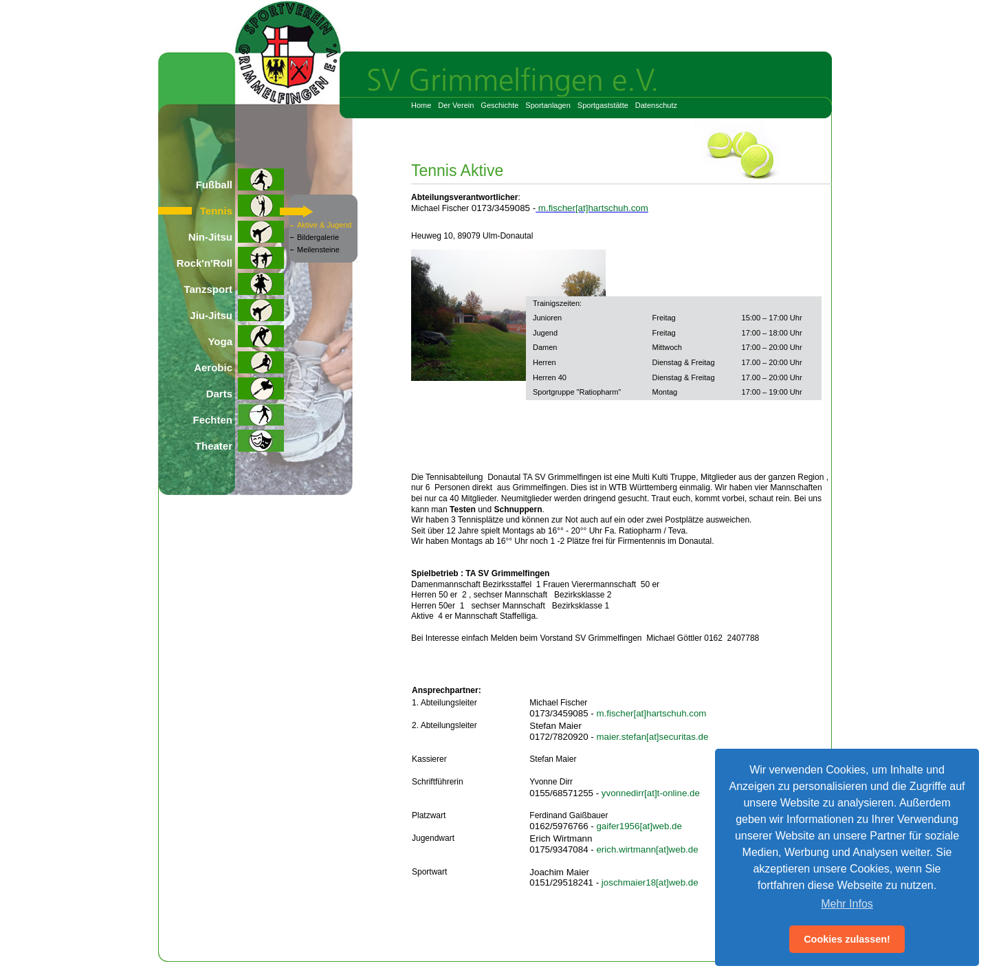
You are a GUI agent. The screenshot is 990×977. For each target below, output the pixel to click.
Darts (245, 388)
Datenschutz (656, 105)
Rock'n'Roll (230, 258)
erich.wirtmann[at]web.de (647, 849)
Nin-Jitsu (236, 232)
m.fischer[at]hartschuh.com (593, 208)
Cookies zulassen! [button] (847, 939)
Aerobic (239, 362)
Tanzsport (234, 284)
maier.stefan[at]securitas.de (652, 737)
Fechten (238, 415)
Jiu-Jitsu (237, 310)
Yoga (246, 336)
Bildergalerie (318, 237)
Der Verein (456, 105)
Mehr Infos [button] (847, 904)
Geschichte (499, 105)
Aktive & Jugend (324, 225)
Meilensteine (318, 249)
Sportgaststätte (603, 105)
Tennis (242, 206)
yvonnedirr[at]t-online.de (651, 793)
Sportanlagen (547, 105)
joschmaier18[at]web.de (650, 882)
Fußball (240, 179)
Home (421, 105)
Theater (239, 441)
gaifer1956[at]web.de (639, 826)
